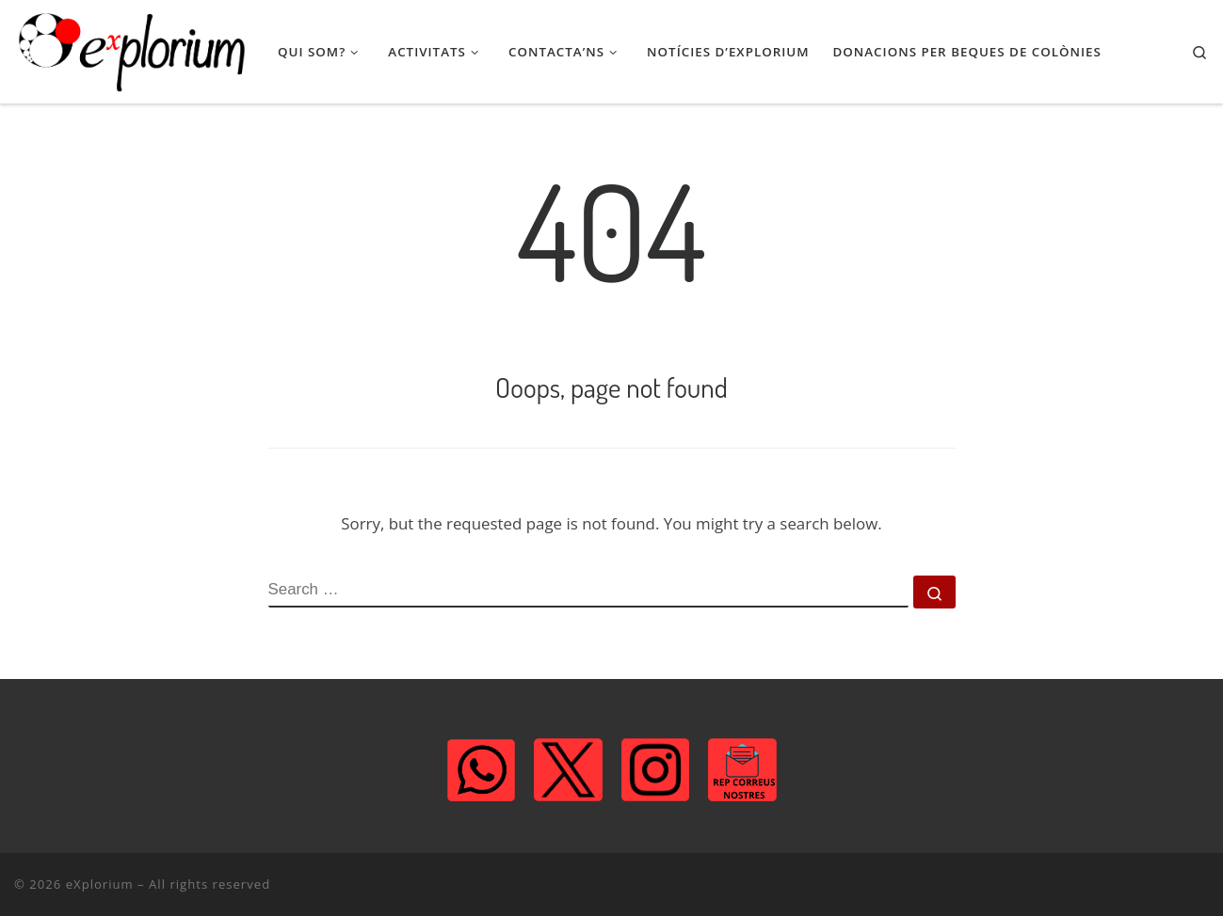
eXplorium (100, 884)
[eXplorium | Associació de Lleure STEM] (131, 51)
